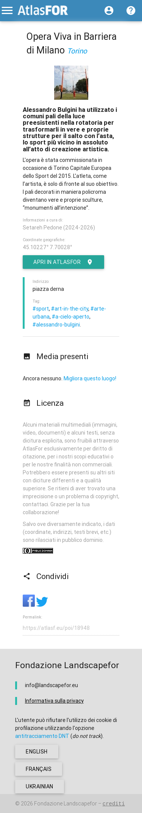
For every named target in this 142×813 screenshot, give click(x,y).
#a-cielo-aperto (70, 316)
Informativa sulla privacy (54, 700)
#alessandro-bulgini (56, 324)
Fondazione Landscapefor (65, 803)
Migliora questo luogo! (90, 378)
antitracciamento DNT (42, 736)
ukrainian (39, 786)
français (38, 769)
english (37, 751)
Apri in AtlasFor (63, 262)
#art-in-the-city (69, 308)
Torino (77, 50)
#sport (41, 308)
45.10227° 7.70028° (47, 247)
